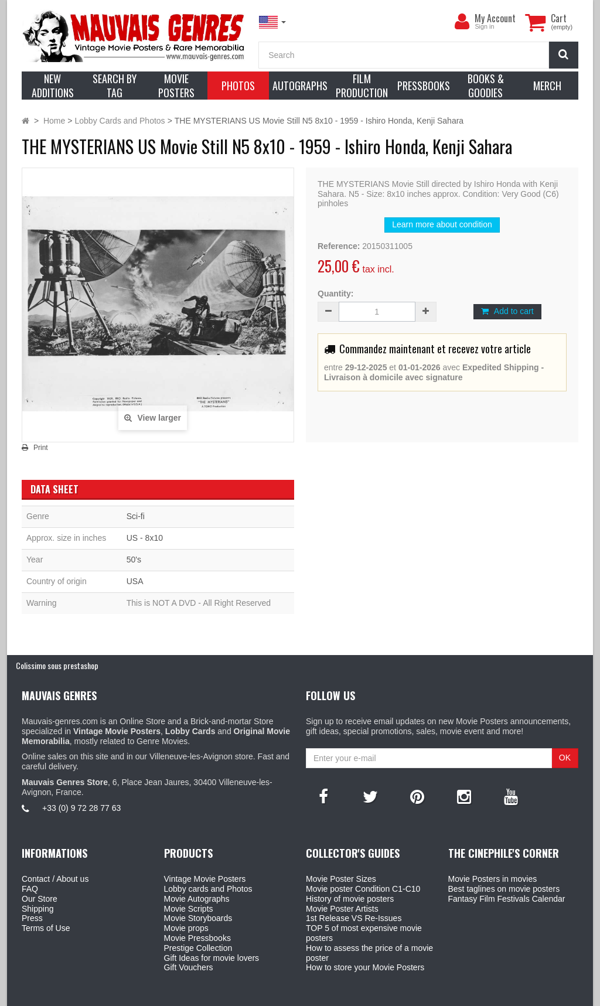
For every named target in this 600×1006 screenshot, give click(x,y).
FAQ (30, 889)
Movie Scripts (188, 908)
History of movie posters (350, 898)
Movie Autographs (197, 898)
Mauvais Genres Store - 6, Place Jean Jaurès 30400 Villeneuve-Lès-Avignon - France (327, 995)
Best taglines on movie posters (504, 889)
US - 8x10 (145, 538)
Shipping (38, 908)
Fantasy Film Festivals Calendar (506, 898)
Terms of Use (46, 928)
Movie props (186, 928)
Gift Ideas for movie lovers (212, 958)
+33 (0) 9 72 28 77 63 (81, 808)
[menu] (462, 22)
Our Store (39, 898)
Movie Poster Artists (342, 908)
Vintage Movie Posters (205, 879)
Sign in (484, 26)
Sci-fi (136, 516)
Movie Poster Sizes (341, 879)
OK (565, 757)
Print (40, 448)
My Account (495, 18)
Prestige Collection (198, 948)
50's (134, 559)
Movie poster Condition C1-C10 (363, 889)
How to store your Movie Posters (365, 967)
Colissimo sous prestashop (57, 665)
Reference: (339, 246)
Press (32, 918)
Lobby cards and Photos (208, 889)
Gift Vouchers (188, 967)
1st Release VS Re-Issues (353, 918)
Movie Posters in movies (492, 879)
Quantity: (335, 293)
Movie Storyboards (198, 918)
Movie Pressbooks (197, 938)
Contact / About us (55, 879)
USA (135, 581)
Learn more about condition (442, 224)
